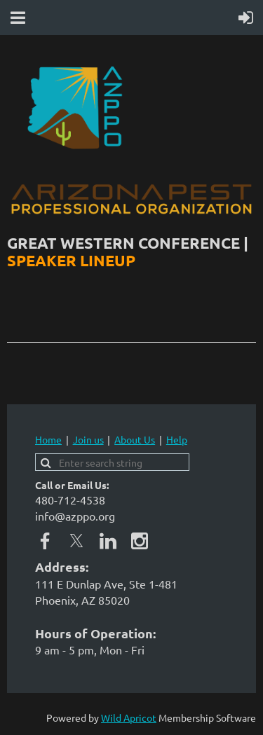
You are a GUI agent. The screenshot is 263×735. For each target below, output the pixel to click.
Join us (88, 439)
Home (48, 439)
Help (176, 439)
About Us (134, 439)
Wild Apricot (128, 717)
